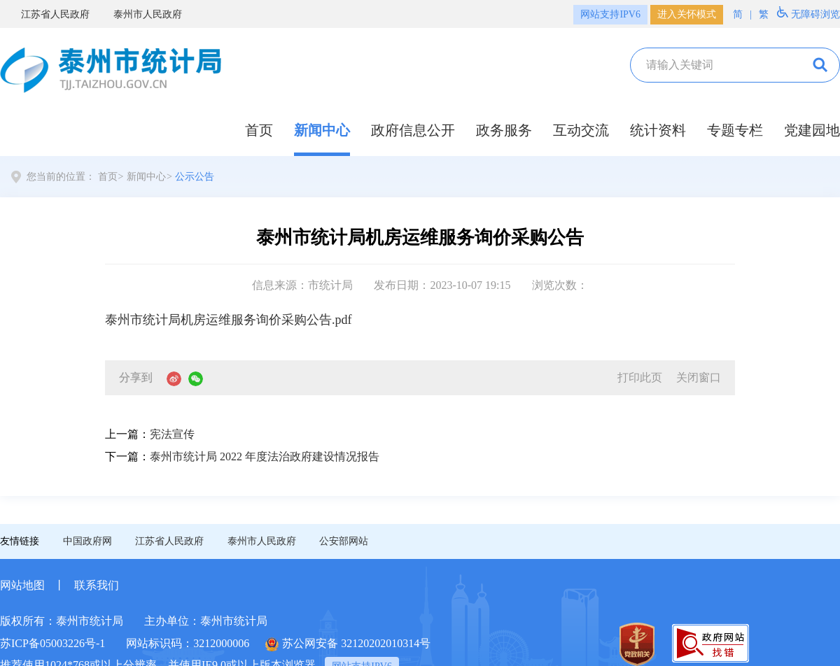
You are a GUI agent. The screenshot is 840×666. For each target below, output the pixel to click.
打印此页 (639, 377)
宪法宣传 (172, 434)
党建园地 (812, 130)
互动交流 (581, 130)
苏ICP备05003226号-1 (52, 643)
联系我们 (96, 585)
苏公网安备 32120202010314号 (347, 644)
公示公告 (194, 176)
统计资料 (658, 130)
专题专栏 (735, 130)
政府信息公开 (413, 130)
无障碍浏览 (808, 13)
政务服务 (504, 130)
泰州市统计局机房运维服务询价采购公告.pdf (228, 320)
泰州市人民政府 (139, 14)
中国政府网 (87, 541)
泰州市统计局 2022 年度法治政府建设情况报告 (264, 456)
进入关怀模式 (686, 14)
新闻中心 (322, 130)
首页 (259, 130)
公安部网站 (343, 541)
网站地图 (22, 585)
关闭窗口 (698, 377)
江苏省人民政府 (47, 14)
